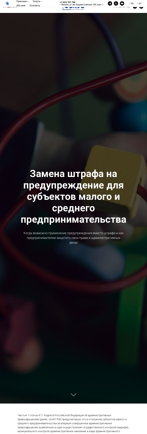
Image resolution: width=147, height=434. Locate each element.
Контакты (35, 5)
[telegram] (110, 3)
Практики (21, 1)
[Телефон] (116, 3)
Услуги (36, 1)
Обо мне (20, 5)
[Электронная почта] (122, 3)
